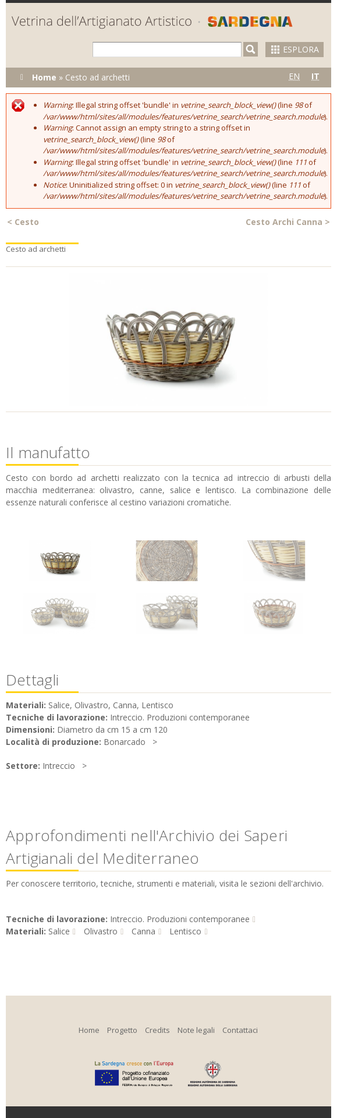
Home (44, 77)
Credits (157, 1030)
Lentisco (185, 931)
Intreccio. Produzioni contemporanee (180, 918)
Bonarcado (125, 741)
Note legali (196, 1030)
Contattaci (240, 1030)
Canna (143, 931)
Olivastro (101, 931)
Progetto (122, 1030)
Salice (59, 931)
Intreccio (58, 765)
